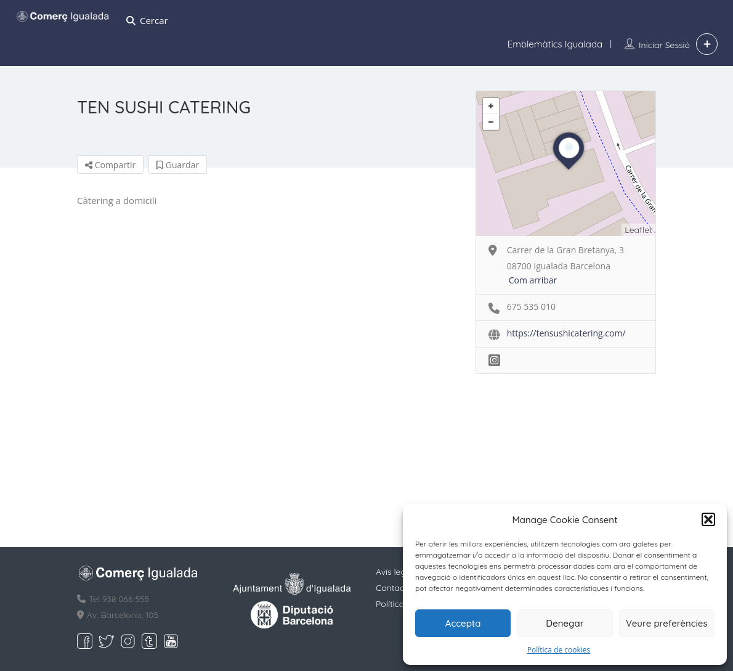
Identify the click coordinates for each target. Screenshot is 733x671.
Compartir (110, 165)
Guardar (177, 165)
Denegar (564, 623)
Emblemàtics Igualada (555, 44)
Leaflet (638, 229)
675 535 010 (531, 306)
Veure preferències (667, 623)
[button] (708, 519)
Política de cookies (559, 650)
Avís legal (394, 571)
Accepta (463, 623)
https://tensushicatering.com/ (566, 333)
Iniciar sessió (664, 45)
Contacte (394, 587)
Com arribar (533, 280)
